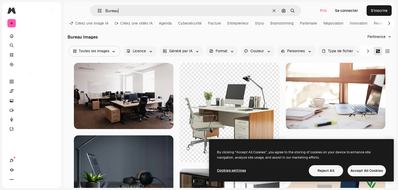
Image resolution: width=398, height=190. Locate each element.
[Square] (387, 51)
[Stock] (31, 55)
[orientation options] (222, 51)
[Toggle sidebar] (52, 10)
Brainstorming (281, 23)
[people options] (296, 51)
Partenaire (308, 23)
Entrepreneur (238, 23)
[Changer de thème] (30, 179)
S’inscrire (379, 10)
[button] (97, 11)
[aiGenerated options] (181, 51)
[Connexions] (11, 179)
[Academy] (21, 179)
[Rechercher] (31, 45)
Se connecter (346, 10)
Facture (214, 23)
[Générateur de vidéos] (31, 110)
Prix (323, 10)
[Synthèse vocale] (31, 119)
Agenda (165, 23)
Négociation (333, 23)
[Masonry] (378, 51)
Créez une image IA (89, 23)
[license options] (140, 51)
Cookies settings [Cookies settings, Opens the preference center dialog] (231, 170)
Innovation (358, 23)
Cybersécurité (190, 23)
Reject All (326, 170)
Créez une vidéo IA (134, 23)
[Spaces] (31, 91)
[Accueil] (31, 36)
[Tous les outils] (31, 81)
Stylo (259, 23)
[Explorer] (31, 64)
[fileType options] (341, 51)
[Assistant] (31, 129)
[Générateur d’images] (31, 100)
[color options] (258, 51)
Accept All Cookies (366, 170)
